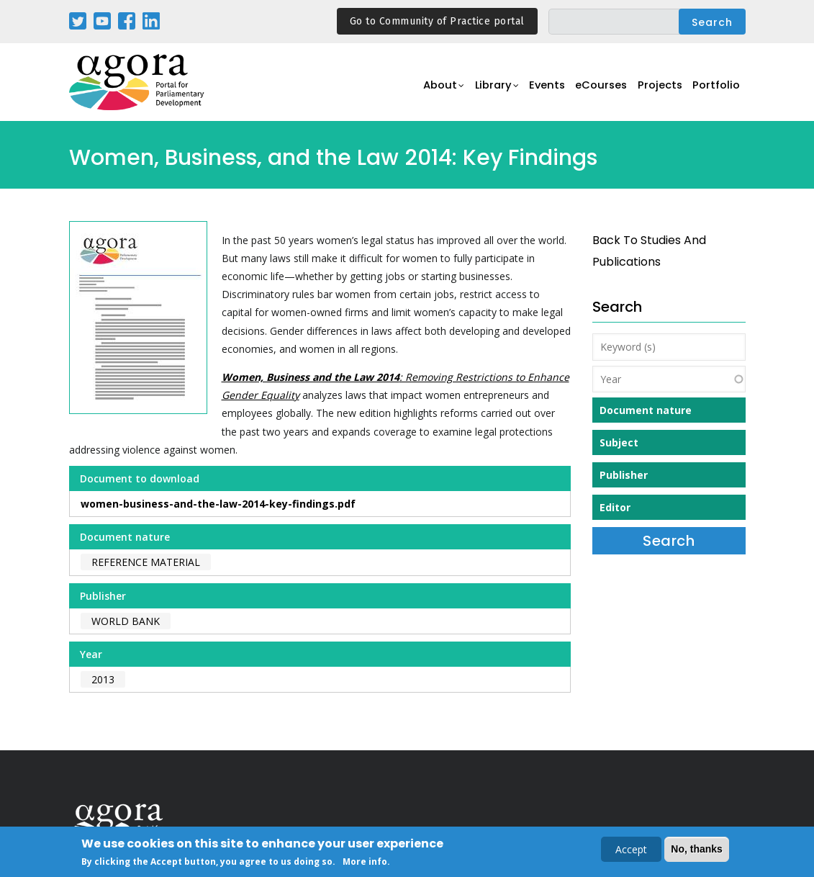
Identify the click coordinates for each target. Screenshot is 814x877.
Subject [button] (619, 442)
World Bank (125, 621)
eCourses (594, 90)
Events (536, 90)
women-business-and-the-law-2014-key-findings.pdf (218, 504)
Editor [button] (615, 507)
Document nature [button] (646, 410)
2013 (102, 679)
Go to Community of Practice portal (437, 21)
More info (365, 863)
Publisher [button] (624, 475)
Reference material (145, 562)
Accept (631, 851)
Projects (657, 90)
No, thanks (697, 850)
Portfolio (715, 90)
